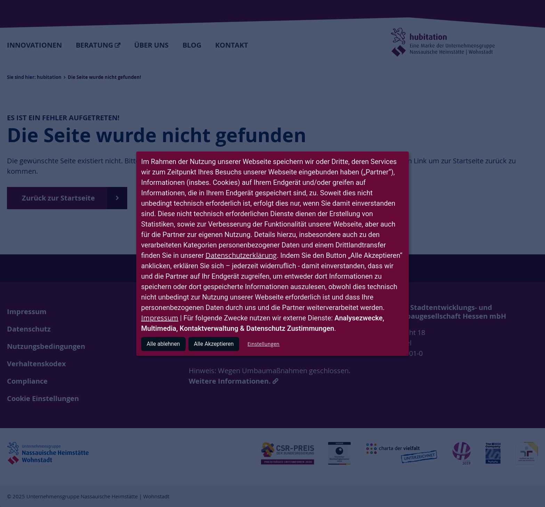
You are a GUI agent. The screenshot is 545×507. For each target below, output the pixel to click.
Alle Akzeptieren (214, 344)
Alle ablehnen (163, 344)
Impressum (159, 317)
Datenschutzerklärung (241, 255)
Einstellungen (263, 344)
